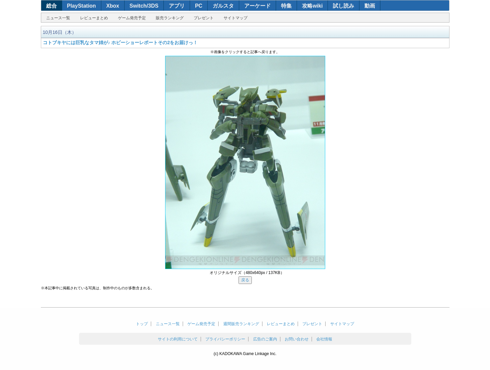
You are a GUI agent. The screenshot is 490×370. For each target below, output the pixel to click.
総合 (51, 6)
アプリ (177, 6)
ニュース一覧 (58, 18)
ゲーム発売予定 (132, 18)
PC (198, 6)
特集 (286, 6)
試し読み (343, 6)
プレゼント (204, 18)
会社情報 (324, 339)
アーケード (257, 6)
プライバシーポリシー (225, 339)
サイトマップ (235, 18)
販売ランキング (170, 18)
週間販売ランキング (241, 324)
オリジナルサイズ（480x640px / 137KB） (247, 272)
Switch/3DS (144, 6)
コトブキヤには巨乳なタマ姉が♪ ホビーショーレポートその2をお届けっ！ (120, 42)
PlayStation (81, 6)
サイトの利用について (178, 339)
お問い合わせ (297, 339)
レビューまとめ (94, 18)
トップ (142, 324)
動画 (369, 6)
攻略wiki (312, 6)
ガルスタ (223, 6)
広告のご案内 (265, 339)
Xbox (112, 6)
